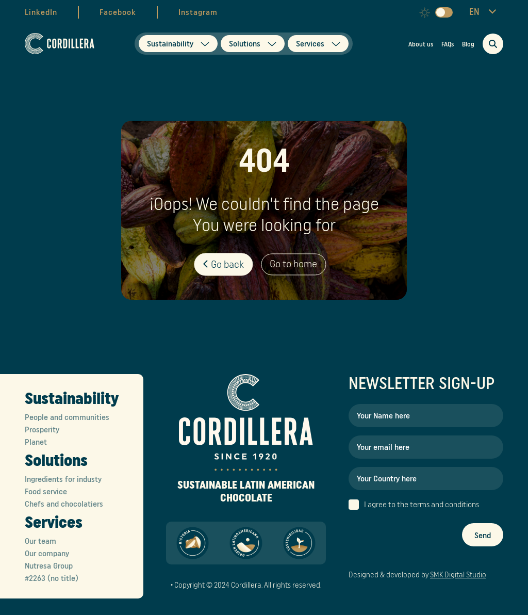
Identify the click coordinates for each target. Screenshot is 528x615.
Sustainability (72, 399)
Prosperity (42, 430)
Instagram (198, 12)
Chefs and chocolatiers (64, 504)
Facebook (118, 12)
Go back (223, 264)
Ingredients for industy (63, 479)
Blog (468, 44)
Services (53, 522)
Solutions (56, 460)
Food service (46, 492)
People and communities (67, 417)
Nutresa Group (49, 566)
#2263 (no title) (51, 578)
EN (474, 12)
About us (420, 44)
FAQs (447, 44)
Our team (40, 541)
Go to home (293, 265)
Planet (36, 442)
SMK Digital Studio (458, 575)
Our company (47, 553)
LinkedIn (41, 12)
